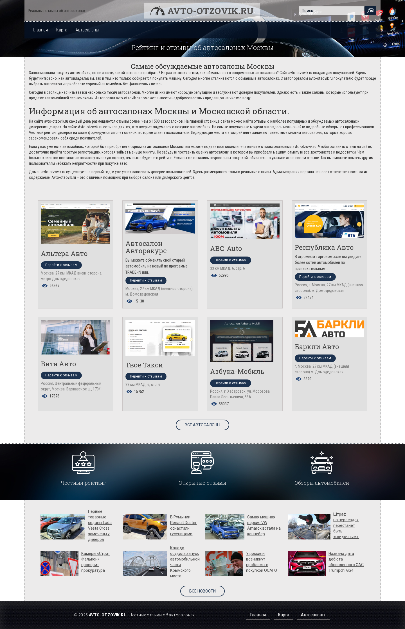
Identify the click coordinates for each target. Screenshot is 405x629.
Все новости (202, 591)
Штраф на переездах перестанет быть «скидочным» (346, 525)
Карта (61, 30)
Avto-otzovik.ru (210, 10)
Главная (40, 30)
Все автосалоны (202, 425)
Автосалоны (87, 30)
